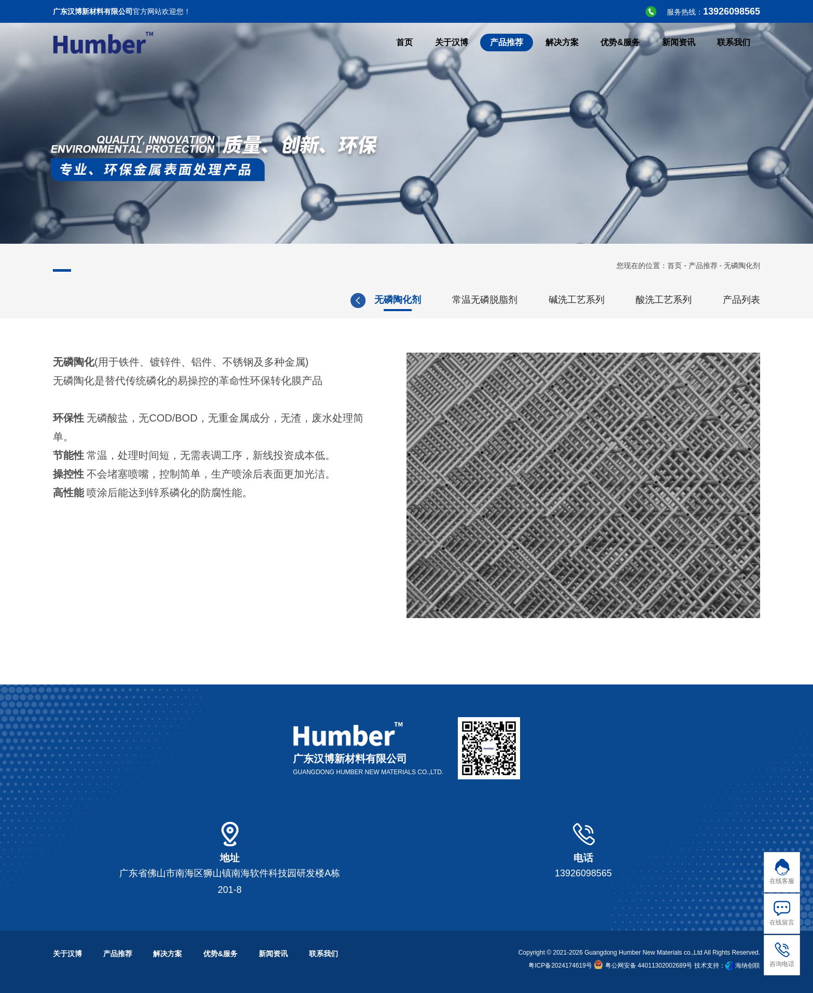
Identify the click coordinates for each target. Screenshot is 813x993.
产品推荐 (703, 265)
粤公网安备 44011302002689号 (643, 965)
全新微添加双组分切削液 (422, 300)
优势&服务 (220, 953)
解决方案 (167, 953)
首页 (674, 265)
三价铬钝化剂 (611, 300)
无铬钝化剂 (528, 300)
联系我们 (323, 953)
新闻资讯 (273, 953)
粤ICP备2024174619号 (560, 965)
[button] (773, 300)
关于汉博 (67, 953)
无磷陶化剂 (693, 300)
